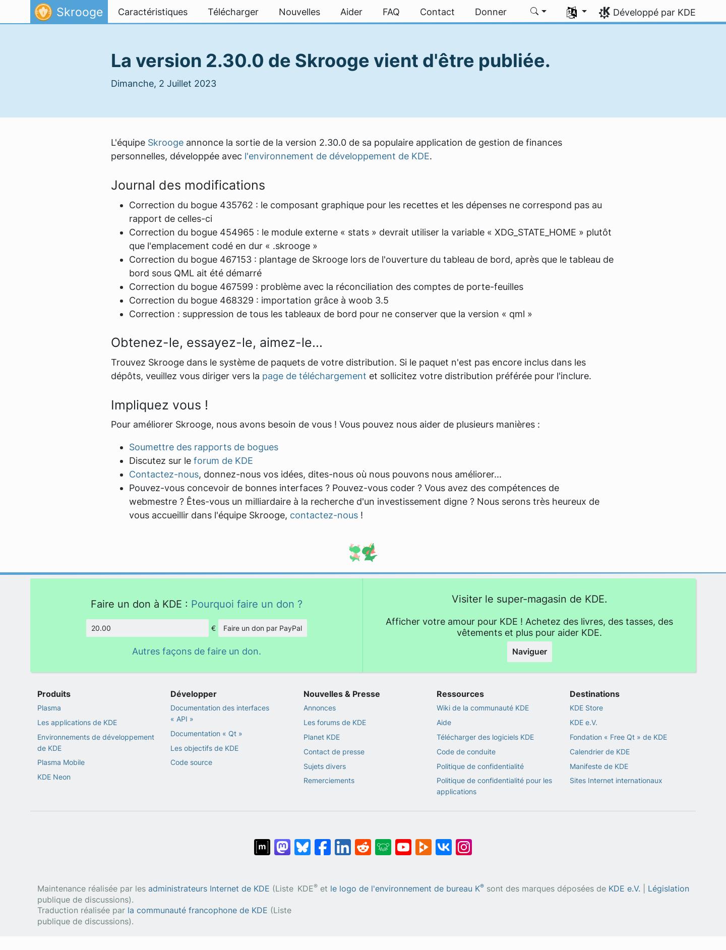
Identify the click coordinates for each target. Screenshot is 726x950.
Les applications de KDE (77, 722)
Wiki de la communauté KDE (483, 707)
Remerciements (329, 780)
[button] (538, 12)
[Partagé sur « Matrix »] (262, 842)
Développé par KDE (654, 12)
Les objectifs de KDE (204, 748)
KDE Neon (54, 777)
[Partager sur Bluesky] (302, 842)
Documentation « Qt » (206, 733)
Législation (668, 889)
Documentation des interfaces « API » (219, 713)
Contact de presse (334, 751)
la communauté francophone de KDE (198, 910)
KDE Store (586, 707)
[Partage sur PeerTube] (423, 842)
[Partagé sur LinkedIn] (343, 842)
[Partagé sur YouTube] (403, 842)
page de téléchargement (314, 376)
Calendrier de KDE (600, 751)
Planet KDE (322, 737)
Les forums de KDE (335, 722)
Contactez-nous (164, 474)
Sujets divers (325, 766)
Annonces (320, 707)
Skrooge (166, 142)
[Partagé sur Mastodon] (282, 842)
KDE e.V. (583, 722)
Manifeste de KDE (599, 766)
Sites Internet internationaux (616, 780)
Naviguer (529, 651)
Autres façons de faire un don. (196, 651)
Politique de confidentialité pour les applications (494, 786)
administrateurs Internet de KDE (209, 889)
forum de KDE (223, 460)
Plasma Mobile (61, 762)
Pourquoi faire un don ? (246, 604)
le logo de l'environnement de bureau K (407, 889)
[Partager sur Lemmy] (383, 842)
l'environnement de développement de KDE (337, 156)
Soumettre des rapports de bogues (203, 447)
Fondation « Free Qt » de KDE (618, 737)
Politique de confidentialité (480, 766)
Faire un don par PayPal (262, 628)
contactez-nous (324, 515)
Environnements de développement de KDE (95, 742)
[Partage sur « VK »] (444, 842)
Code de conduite (466, 751)
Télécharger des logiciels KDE (485, 737)
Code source (191, 762)
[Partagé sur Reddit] (363, 842)
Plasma (49, 707)
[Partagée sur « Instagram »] (464, 842)
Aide (444, 722)
